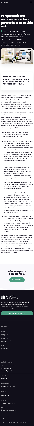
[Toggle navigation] (31, 2)
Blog (2, 345)
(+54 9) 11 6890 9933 (8, 403)
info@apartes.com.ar (8, 410)
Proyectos (4, 338)
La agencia (4, 335)
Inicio (3, 331)
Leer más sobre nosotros (17, 313)
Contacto (4, 349)
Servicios (4, 342)
